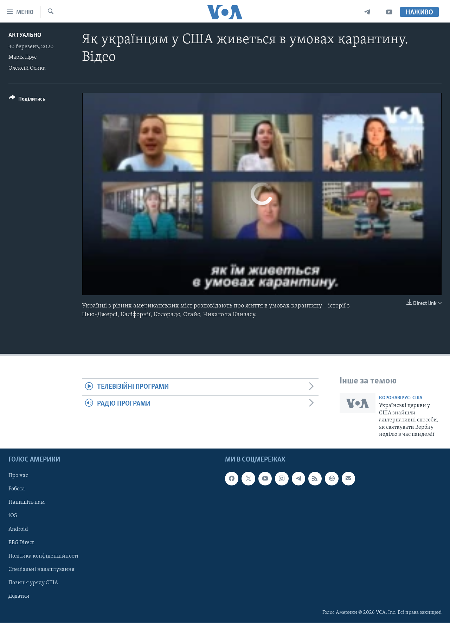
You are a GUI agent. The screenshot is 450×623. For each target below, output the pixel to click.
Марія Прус (22, 57)
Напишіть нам (26, 503)
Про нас (18, 476)
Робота (16, 489)
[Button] (27, 100)
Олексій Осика (27, 68)
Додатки (19, 596)
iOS (12, 516)
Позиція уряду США (33, 583)
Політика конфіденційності (43, 556)
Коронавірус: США (400, 398)
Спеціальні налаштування (41, 569)
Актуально (24, 35)
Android (18, 529)
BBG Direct (21, 543)
